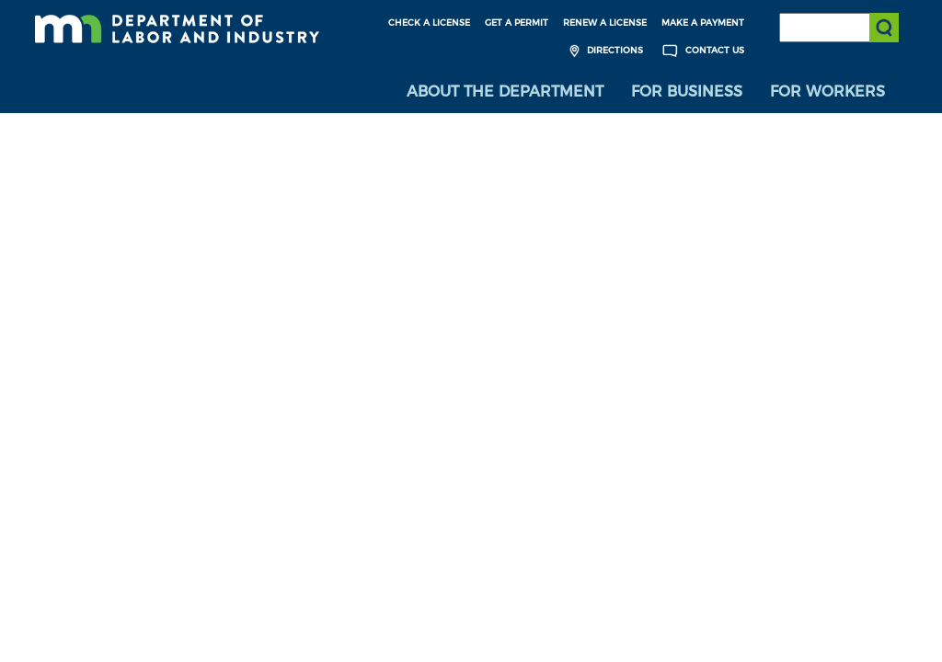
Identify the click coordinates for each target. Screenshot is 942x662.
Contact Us (701, 51)
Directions (604, 51)
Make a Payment (702, 22)
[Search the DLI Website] (839, 27)
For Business (686, 91)
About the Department (505, 91)
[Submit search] (884, 27)
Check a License (429, 22)
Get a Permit (516, 22)
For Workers (827, 91)
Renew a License (605, 22)
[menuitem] (505, 92)
